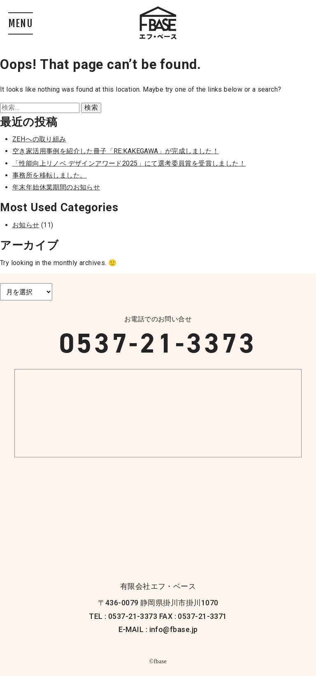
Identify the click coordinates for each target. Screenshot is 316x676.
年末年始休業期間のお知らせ (56, 187)
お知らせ (26, 225)
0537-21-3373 (158, 343)
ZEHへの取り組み (39, 139)
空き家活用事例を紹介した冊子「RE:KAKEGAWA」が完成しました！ (115, 151)
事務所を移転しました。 (49, 175)
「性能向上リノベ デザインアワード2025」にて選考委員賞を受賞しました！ (129, 163)
